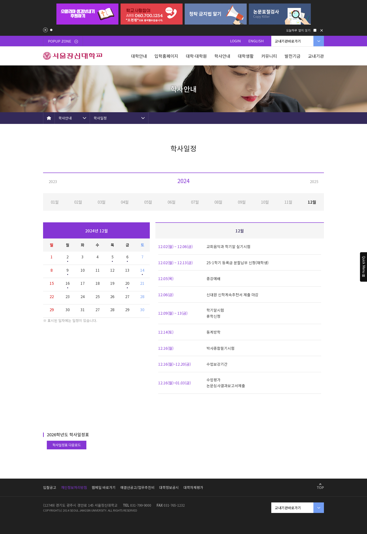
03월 (102, 202)
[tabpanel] (87, 14)
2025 (314, 181)
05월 (148, 202)
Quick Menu (363, 267)
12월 (312, 202)
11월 (288, 202)
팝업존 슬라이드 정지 (45, 30)
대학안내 (139, 56)
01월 (55, 202)
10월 (265, 202)
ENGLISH (256, 40)
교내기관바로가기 (288, 41)
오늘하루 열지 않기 (298, 30)
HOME (49, 118)
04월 (125, 202)
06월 (172, 202)
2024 (183, 181)
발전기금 (293, 56)
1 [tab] (51, 30)
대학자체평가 (193, 487)
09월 (242, 202)
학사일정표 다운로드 (66, 444)
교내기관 (316, 56)
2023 (53, 181)
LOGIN (235, 40)
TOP (320, 487)
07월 (195, 202)
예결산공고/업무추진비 (137, 487)
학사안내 (222, 56)
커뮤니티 (269, 56)
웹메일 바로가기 (104, 487)
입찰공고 (49, 487)
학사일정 (100, 117)
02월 (78, 202)
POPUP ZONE (63, 41)
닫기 (321, 30)
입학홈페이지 (166, 56)
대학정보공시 (169, 487)
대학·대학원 (196, 56)
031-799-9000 (140, 505)
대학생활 (246, 56)
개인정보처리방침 (74, 487)
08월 (218, 202)
